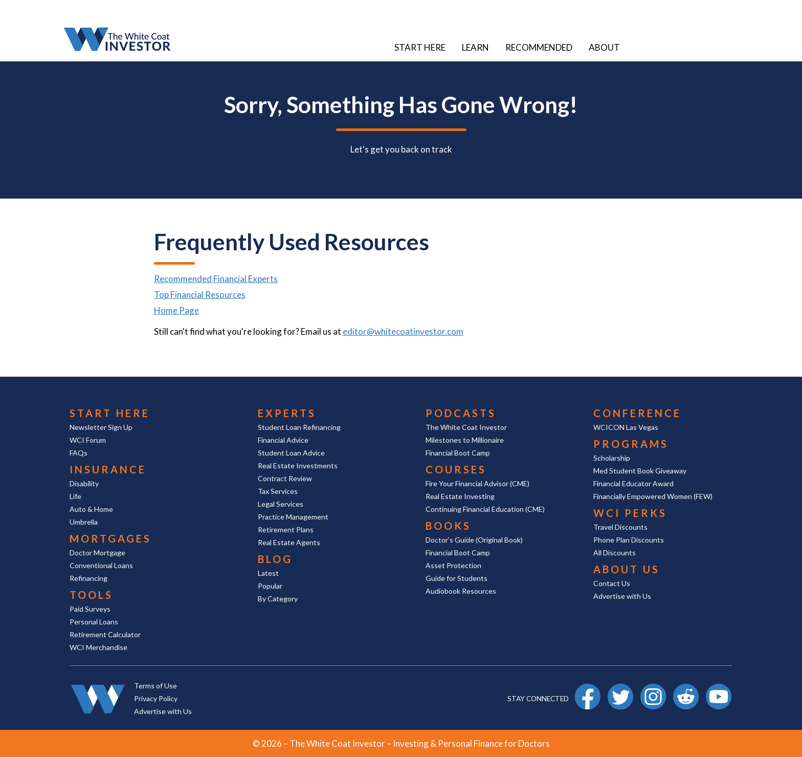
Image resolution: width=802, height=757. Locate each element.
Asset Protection (453, 565)
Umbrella (84, 521)
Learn (475, 47)
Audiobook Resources (461, 591)
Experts (287, 413)
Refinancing (88, 578)
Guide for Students (456, 578)
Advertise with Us (622, 596)
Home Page (176, 310)
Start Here (419, 47)
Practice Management (293, 516)
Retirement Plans (286, 529)
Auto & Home (91, 509)
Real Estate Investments (298, 465)
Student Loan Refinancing (299, 427)
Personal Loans (94, 621)
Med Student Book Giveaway (639, 470)
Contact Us (611, 583)
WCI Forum (88, 440)
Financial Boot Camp (458, 452)
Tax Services (278, 491)
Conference (637, 413)
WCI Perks (630, 513)
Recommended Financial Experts (216, 278)
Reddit (686, 688)
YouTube (718, 688)
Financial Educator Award (633, 483)
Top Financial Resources (200, 294)
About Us (626, 569)
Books (448, 526)
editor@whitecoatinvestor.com (403, 331)
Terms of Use (155, 685)
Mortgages (110, 538)
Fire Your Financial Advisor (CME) (477, 483)
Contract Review (285, 478)
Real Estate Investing (460, 496)
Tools (91, 595)
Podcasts (461, 413)
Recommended (538, 47)
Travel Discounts (620, 527)
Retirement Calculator (105, 634)
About (604, 47)
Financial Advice (283, 440)
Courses (456, 469)
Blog (275, 559)
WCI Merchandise (98, 647)
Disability (84, 483)
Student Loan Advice (291, 452)
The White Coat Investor (466, 427)
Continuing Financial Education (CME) (485, 509)
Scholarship (611, 457)
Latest (268, 573)
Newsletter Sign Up (101, 427)
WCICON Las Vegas (625, 427)
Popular (270, 585)
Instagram (653, 688)
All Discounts (614, 552)
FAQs (78, 452)
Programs (631, 444)
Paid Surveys (90, 608)
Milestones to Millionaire (465, 440)
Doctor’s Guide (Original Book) (474, 539)
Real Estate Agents (289, 542)
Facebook (588, 688)
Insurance (108, 469)
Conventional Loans (101, 565)
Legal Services (280, 504)
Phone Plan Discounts (628, 539)
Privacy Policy (155, 698)
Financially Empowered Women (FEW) (652, 496)
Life (75, 496)
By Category (278, 598)
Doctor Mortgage (97, 552)
